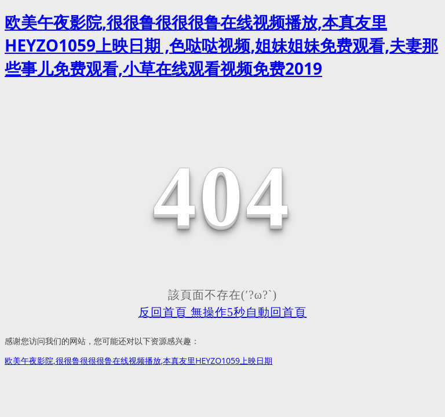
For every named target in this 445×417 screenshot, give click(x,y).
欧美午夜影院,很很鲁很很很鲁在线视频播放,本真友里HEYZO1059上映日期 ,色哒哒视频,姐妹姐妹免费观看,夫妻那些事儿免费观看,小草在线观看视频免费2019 (221, 45)
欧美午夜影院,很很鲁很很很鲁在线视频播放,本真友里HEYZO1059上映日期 (138, 360)
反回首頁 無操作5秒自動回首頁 (222, 312)
